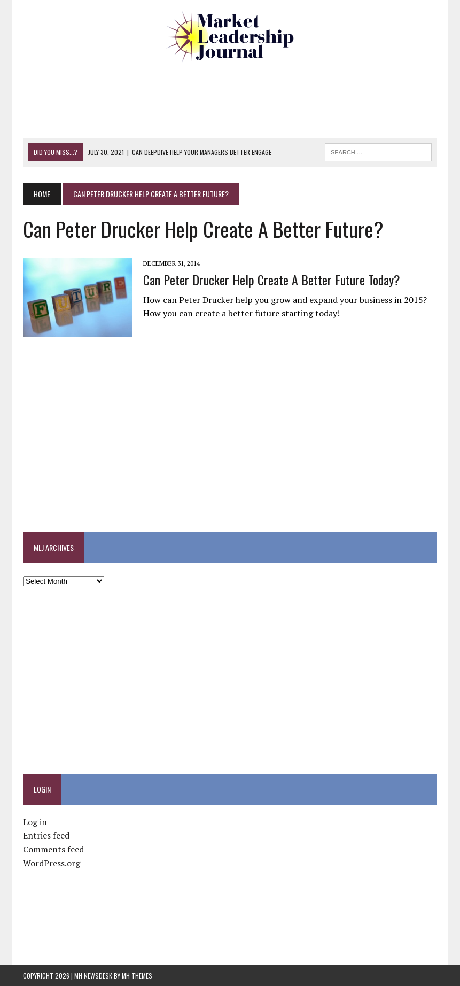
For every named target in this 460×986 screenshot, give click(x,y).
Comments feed (53, 849)
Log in (35, 822)
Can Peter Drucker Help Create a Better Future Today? (271, 279)
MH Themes (137, 975)
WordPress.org (51, 863)
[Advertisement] (229, 99)
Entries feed (46, 835)
